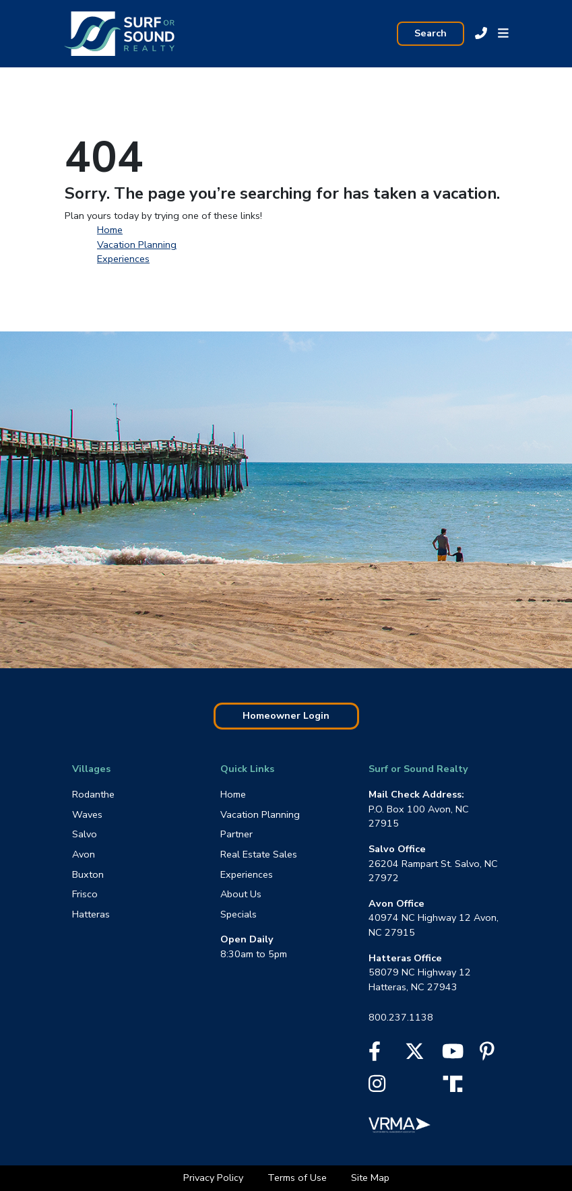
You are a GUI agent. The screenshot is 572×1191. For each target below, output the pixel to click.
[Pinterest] (487, 1055)
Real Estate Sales (258, 854)
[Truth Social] (456, 1082)
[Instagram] (377, 1087)
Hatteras (91, 914)
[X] (414, 1055)
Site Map (370, 1177)
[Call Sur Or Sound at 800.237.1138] (481, 33)
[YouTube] (453, 1055)
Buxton (88, 874)
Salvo (84, 834)
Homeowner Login (286, 715)
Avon (83, 854)
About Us (240, 894)
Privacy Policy (214, 1177)
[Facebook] (375, 1055)
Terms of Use (298, 1177)
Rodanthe (93, 794)
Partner (236, 834)
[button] (503, 33)
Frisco (85, 894)
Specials (238, 914)
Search (430, 33)
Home (110, 229)
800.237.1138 (401, 1017)
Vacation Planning (137, 244)
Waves (87, 814)
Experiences (123, 258)
